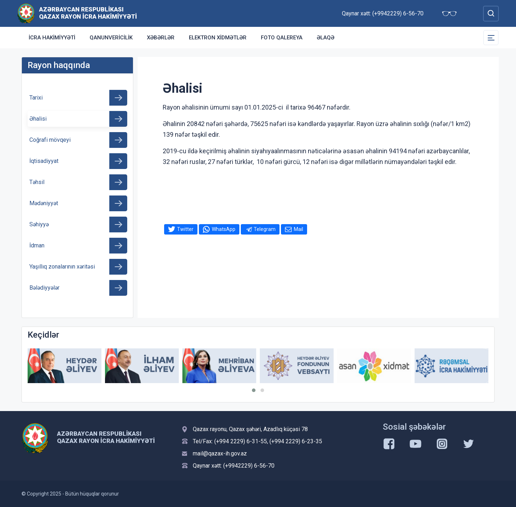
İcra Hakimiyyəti (52, 37)
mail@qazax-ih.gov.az (220, 453)
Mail (298, 229)
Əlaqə (325, 37)
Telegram (265, 229)
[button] (253, 390)
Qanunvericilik (111, 37)
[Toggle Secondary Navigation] (491, 37)
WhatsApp (223, 229)
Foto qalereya (281, 37)
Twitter (185, 229)
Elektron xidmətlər (218, 37)
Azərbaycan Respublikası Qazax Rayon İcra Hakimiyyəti (88, 13)
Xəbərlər (161, 37)
